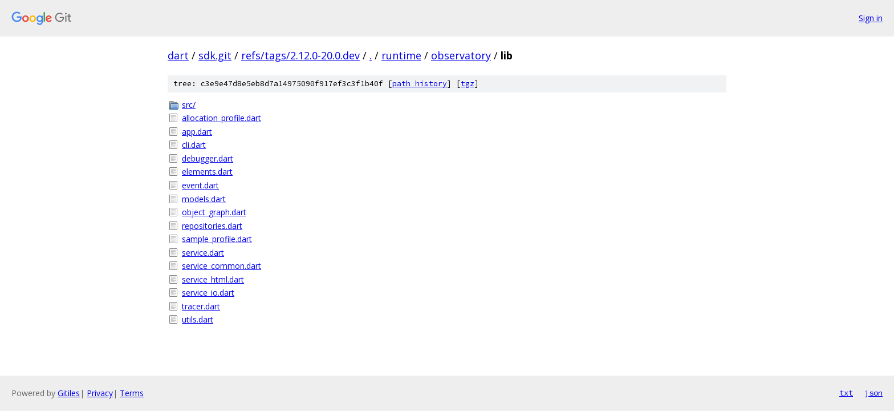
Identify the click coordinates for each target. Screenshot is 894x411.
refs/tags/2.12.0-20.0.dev (300, 55)
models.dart (204, 199)
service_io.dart (208, 292)
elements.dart (207, 171)
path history (419, 83)
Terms (132, 393)
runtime (401, 55)
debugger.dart (207, 158)
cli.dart (194, 144)
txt (846, 393)
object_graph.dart (214, 212)
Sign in (871, 18)
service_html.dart (213, 279)
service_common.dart (221, 265)
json (873, 393)
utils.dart (197, 319)
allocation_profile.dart (221, 117)
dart (178, 55)
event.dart (200, 185)
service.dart (203, 252)
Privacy (100, 393)
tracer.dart (201, 306)
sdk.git (214, 55)
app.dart (197, 131)
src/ (189, 104)
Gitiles (69, 393)
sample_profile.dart (217, 238)
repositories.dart (212, 225)
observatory (461, 55)
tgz (467, 83)
